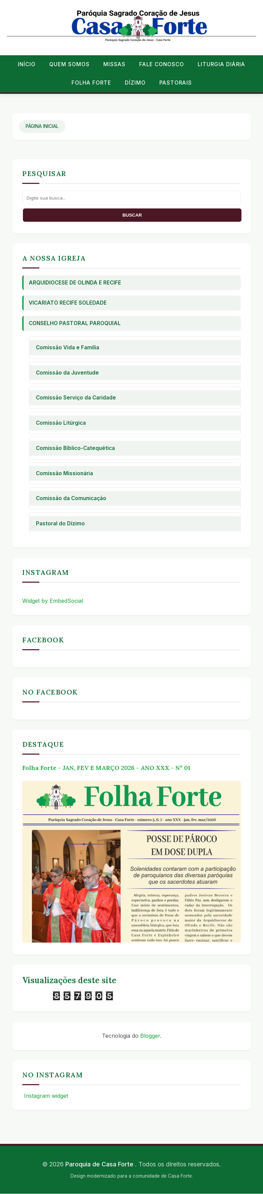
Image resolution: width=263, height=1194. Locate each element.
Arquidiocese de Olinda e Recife (75, 282)
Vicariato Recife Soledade (68, 303)
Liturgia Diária (221, 64)
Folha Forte (91, 82)
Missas (114, 64)
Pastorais (175, 82)
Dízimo (135, 82)
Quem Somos (69, 64)
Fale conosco (161, 64)
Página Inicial (42, 126)
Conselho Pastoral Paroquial (75, 323)
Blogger (150, 1035)
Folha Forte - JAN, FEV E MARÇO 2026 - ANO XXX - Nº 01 (106, 768)
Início (27, 64)
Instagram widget (45, 1095)
